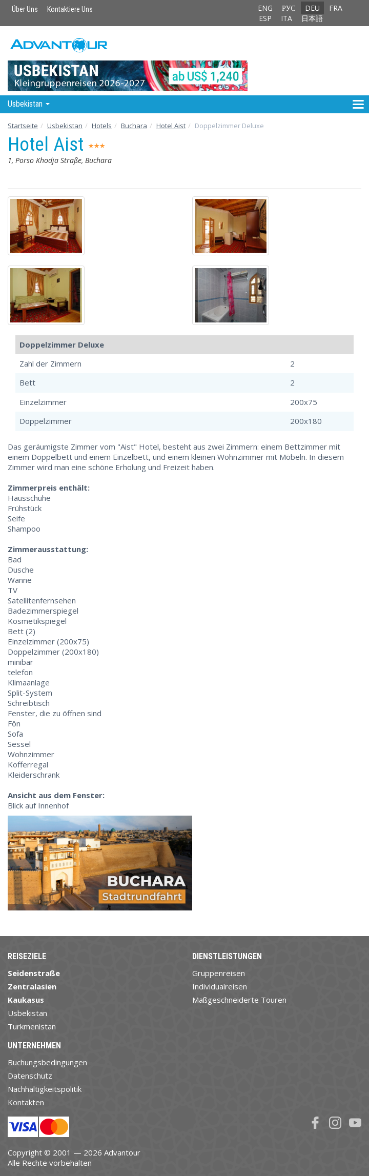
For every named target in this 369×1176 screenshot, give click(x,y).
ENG (265, 8)
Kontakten (26, 1102)
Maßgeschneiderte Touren (239, 1000)
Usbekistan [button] (29, 104)
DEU (312, 8)
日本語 (312, 18)
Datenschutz (30, 1075)
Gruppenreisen (218, 973)
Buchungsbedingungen (47, 1062)
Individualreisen (219, 986)
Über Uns (25, 9)
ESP (265, 18)
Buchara (134, 125)
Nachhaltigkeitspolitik (44, 1089)
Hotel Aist (171, 125)
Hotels (102, 125)
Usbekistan (65, 125)
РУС (289, 8)
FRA (335, 8)
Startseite (23, 125)
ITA (286, 18)
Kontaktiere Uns (70, 9)
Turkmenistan (32, 1026)
